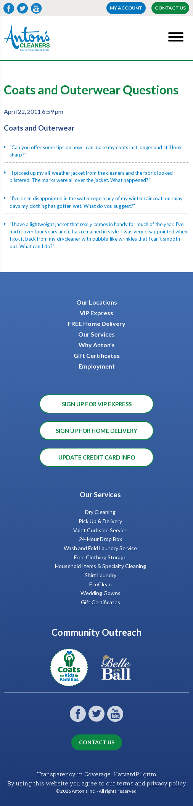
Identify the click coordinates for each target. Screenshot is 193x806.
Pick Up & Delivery (100, 521)
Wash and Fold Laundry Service (100, 548)
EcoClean (100, 584)
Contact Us (170, 8)
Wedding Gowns (100, 593)
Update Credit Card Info (96, 457)
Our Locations (96, 302)
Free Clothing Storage (100, 557)
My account (126, 8)
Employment (97, 366)
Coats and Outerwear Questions (91, 89)
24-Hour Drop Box (100, 539)
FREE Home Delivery (96, 323)
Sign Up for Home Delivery (96, 430)
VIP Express (96, 312)
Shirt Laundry (100, 575)
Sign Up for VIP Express (97, 404)
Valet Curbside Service (100, 530)
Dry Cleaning (100, 512)
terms (125, 783)
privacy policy (166, 783)
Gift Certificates (97, 355)
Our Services (96, 334)
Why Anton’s (97, 344)
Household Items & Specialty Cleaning (100, 566)
